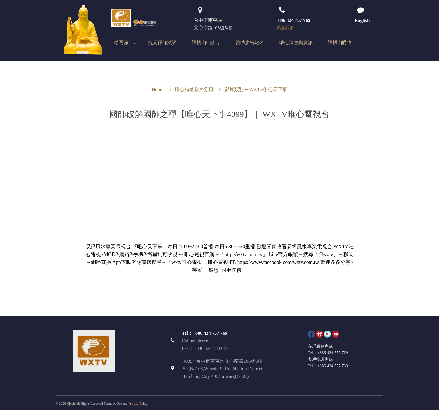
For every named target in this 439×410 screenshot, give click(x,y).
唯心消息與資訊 (296, 42)
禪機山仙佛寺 (206, 42)
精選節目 (123, 42)
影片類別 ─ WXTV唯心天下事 (256, 89)
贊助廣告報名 (249, 42)
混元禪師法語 (162, 42)
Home (158, 89)
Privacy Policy (138, 404)
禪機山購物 (340, 42)
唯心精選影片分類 (194, 89)
